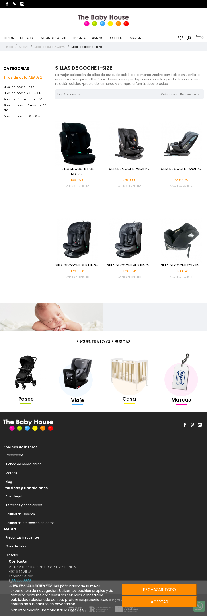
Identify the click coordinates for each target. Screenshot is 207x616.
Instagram (22, 3)
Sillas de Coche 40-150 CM (22, 99)
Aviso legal (14, 496)
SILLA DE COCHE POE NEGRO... (78, 171)
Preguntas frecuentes (22, 537)
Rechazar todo (159, 589)
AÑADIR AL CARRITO (77, 185)
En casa (79, 38)
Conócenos (14, 455)
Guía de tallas (16, 546)
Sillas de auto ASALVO (22, 77)
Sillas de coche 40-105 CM (22, 93)
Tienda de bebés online (24, 464)
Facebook (7, 3)
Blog (9, 481)
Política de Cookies (20, 514)
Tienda (8, 38)
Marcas (136, 38)
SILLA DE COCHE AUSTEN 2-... (77, 265)
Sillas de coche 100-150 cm (23, 116)
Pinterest (14, 3)
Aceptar (159, 601)
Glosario (12, 555)
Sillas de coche (53, 38)
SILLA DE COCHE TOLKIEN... (181, 265)
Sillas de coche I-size (18, 87)
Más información (25, 610)
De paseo (27, 38)
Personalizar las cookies (62, 610)
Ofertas (116, 38)
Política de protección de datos (30, 523)
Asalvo (98, 38)
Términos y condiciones (24, 505)
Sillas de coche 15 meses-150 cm (24, 107)
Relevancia (190, 94)
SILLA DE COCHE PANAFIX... (129, 168)
